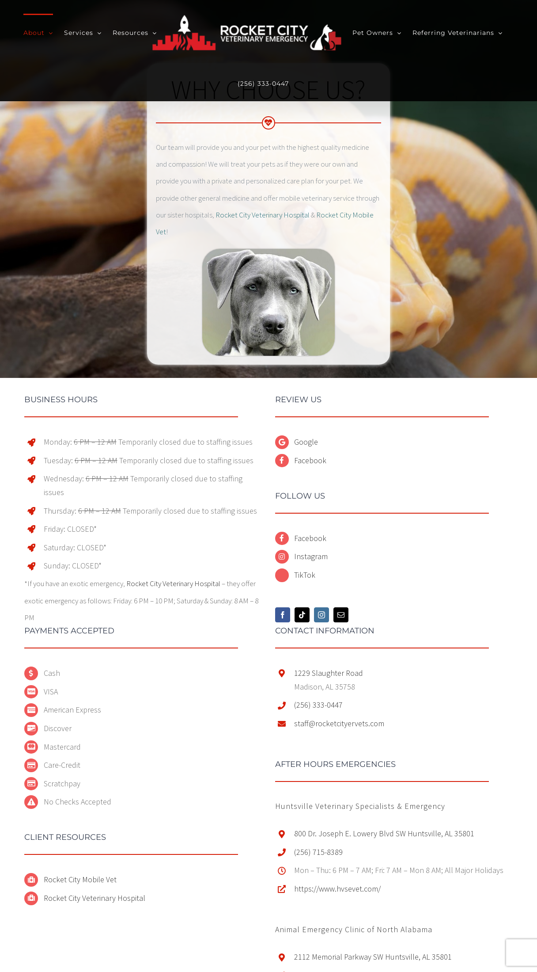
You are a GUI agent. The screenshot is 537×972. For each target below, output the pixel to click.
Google (306, 442)
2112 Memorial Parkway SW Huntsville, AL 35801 (373, 957)
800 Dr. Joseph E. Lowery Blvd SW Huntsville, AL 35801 (384, 833)
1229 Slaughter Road (328, 673)
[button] (360, 806)
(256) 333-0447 (318, 705)
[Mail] (340, 614)
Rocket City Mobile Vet (80, 879)
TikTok (304, 575)
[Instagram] (321, 614)
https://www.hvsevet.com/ (337, 889)
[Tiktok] (302, 614)
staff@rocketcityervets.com (339, 723)
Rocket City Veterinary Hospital (263, 215)
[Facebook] (282, 614)
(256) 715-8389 (318, 852)
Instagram (311, 556)
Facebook (310, 460)
